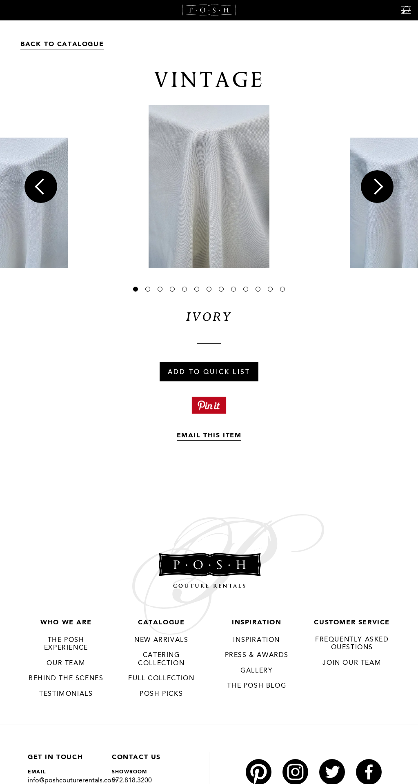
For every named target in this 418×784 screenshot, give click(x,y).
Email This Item (209, 435)
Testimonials (66, 694)
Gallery (256, 671)
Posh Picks (161, 694)
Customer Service (352, 622)
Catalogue (161, 622)
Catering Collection (161, 659)
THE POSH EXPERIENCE (66, 644)
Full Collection (161, 678)
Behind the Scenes (66, 678)
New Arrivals (161, 640)
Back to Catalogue (62, 44)
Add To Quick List (209, 372)
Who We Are (65, 622)
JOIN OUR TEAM (351, 663)
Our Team (66, 663)
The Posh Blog (256, 686)
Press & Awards (257, 655)
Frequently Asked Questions (352, 644)
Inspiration (257, 622)
